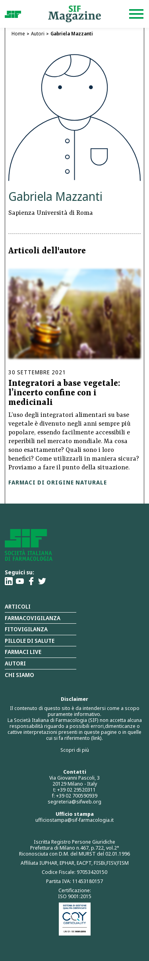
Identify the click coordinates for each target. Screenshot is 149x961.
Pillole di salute (29, 640)
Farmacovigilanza (32, 618)
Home (18, 33)
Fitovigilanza (26, 629)
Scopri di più (74, 749)
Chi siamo (19, 675)
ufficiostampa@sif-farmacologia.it (74, 819)
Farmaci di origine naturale (57, 482)
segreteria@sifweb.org (74, 801)
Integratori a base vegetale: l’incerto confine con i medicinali (64, 393)
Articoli (18, 606)
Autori (38, 33)
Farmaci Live (23, 652)
